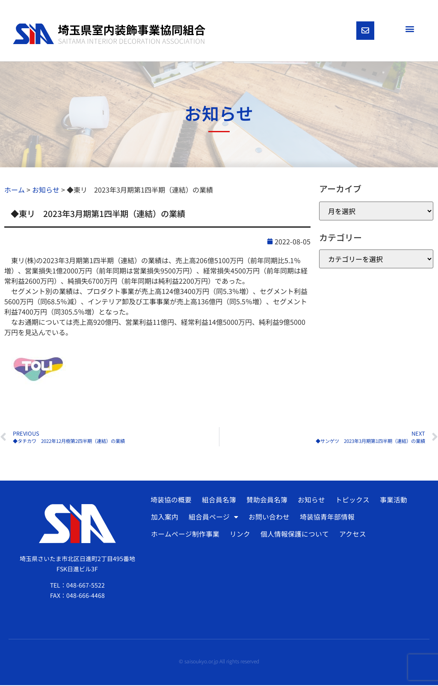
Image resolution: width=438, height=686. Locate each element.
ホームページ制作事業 (185, 535)
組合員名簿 (218, 501)
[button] (409, 28)
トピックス (350, 501)
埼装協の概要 (170, 501)
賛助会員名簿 (265, 501)
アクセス (351, 535)
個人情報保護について (294, 535)
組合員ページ (213, 518)
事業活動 (391, 501)
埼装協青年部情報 (326, 518)
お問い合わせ (268, 518)
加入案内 (164, 518)
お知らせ (309, 501)
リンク (239, 535)
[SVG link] (109, 34)
